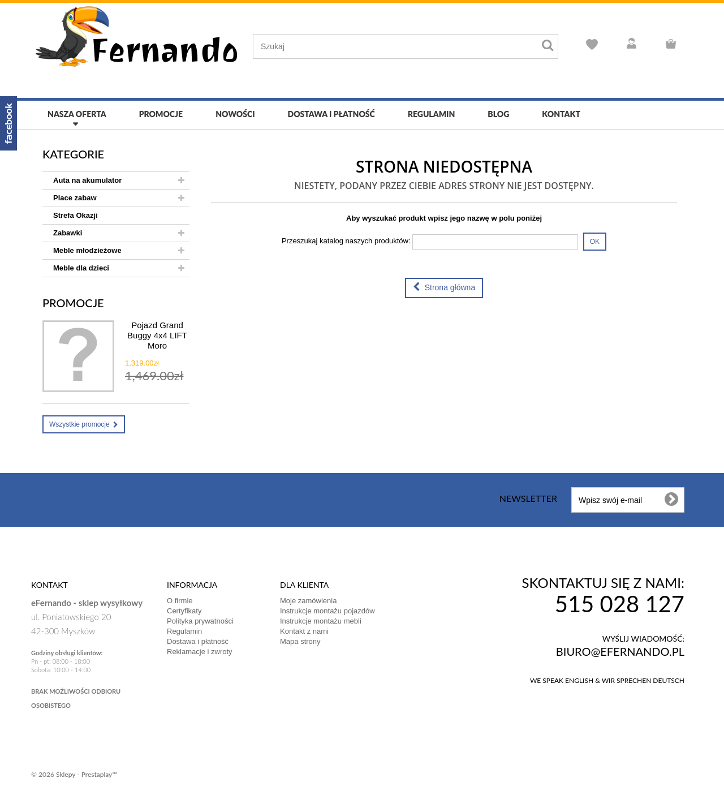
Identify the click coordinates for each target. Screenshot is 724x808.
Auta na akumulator (87, 180)
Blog (498, 114)
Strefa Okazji (75, 215)
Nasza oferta (77, 114)
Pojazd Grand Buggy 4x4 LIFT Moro (157, 335)
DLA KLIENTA (304, 585)
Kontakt (561, 114)
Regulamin (431, 114)
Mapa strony (300, 641)
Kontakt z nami (304, 631)
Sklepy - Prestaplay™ (86, 774)
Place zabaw (75, 198)
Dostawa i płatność (331, 114)
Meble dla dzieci (81, 268)
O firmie (180, 600)
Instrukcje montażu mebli (320, 621)
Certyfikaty (184, 611)
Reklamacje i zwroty (199, 651)
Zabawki (67, 233)
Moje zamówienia (308, 600)
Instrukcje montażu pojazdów (327, 611)
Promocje (161, 114)
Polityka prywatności (200, 621)
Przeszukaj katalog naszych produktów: (346, 241)
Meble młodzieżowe (87, 250)
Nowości (235, 114)
